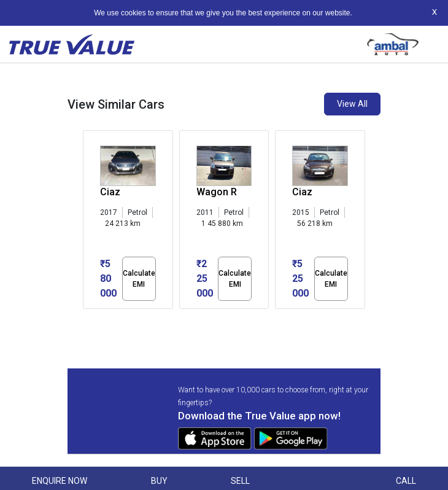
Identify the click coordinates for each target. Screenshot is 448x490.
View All (352, 104)
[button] (86, 319)
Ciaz (110, 192)
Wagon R (216, 192)
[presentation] (89, 222)
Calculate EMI (139, 279)
